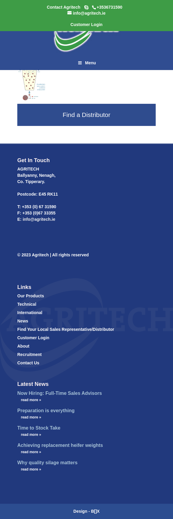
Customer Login (33, 337)
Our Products (30, 295)
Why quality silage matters (47, 462)
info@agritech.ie (38, 219)
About (23, 346)
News (22, 321)
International (29, 312)
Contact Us (28, 362)
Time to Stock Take (38, 427)
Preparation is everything (46, 410)
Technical (26, 304)
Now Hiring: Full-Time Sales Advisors (59, 393)
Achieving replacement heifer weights (60, 445)
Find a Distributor (86, 114)
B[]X (95, 511)
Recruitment (29, 354)
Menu (86, 62)
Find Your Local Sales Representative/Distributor (65, 329)
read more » (31, 400)
